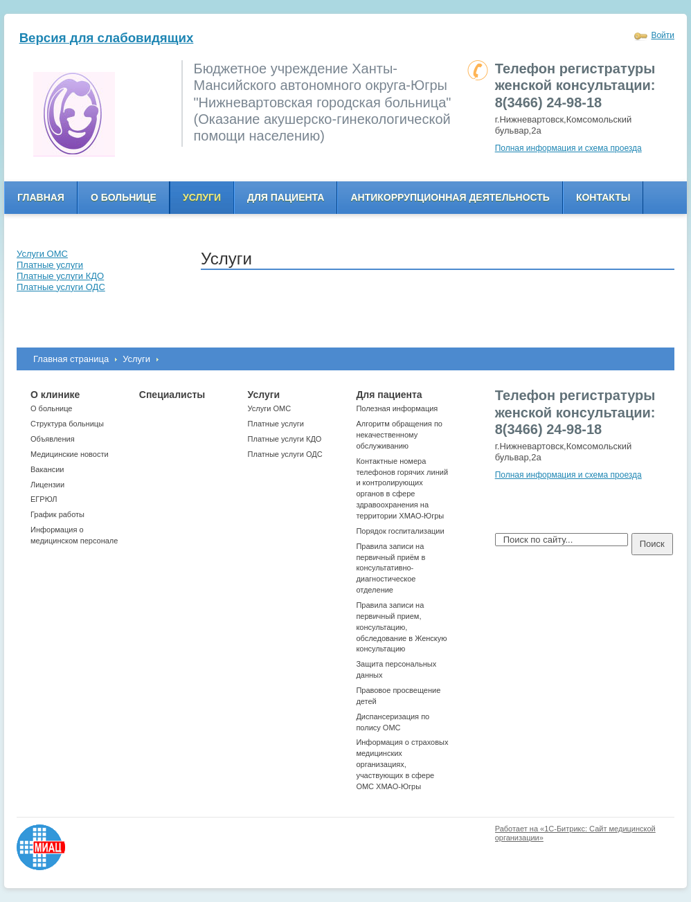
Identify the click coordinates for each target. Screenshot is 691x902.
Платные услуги (276, 424)
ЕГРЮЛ (43, 499)
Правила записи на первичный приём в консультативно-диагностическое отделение (390, 568)
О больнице (123, 197)
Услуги (202, 197)
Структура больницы (67, 424)
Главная (40, 197)
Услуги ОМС (269, 408)
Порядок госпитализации (400, 531)
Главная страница (71, 359)
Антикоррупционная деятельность (450, 197)
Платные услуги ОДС (285, 454)
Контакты (603, 197)
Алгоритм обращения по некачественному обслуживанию (399, 435)
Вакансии (47, 469)
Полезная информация (397, 408)
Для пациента (285, 197)
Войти (662, 35)
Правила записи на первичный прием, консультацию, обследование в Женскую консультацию (401, 627)
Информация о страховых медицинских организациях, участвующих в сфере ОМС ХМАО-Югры (402, 764)
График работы (57, 514)
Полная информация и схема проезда (568, 148)
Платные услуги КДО (285, 439)
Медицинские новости (69, 454)
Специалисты (172, 394)
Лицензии (47, 484)
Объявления (52, 439)
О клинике (55, 394)
